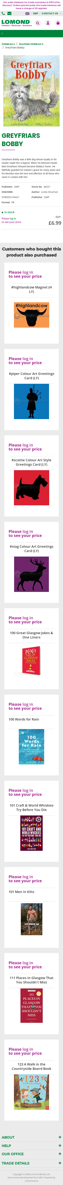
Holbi (40, 1177)
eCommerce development (21, 1177)
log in (13, 218)
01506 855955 (4, 13)
